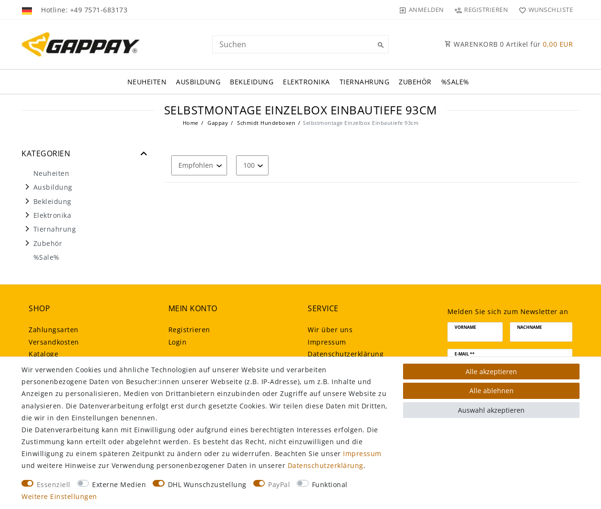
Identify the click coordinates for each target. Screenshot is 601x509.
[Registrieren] (481, 9)
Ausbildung (198, 81)
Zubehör (415, 81)
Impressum (327, 341)
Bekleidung (251, 81)
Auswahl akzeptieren (491, 410)
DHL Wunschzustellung (207, 484)
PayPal (279, 484)
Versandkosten (54, 341)
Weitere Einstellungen (59, 496)
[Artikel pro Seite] (252, 165)
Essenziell (54, 484)
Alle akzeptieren (491, 371)
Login (177, 341)
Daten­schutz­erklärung (345, 353)
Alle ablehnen (491, 390)
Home (190, 122)
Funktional (330, 484)
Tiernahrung (365, 81)
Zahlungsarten (54, 329)
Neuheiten (147, 81)
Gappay (217, 122)
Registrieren (189, 329)
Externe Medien (119, 484)
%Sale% (455, 81)
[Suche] (379, 45)
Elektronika (306, 81)
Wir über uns (330, 329)
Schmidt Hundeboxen (266, 122)
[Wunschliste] (543, 9)
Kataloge (43, 353)
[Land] (27, 9)
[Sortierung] (199, 165)
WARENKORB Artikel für (509, 44)
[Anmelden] (421, 9)
